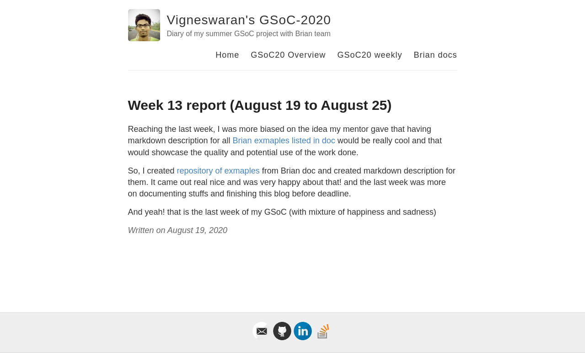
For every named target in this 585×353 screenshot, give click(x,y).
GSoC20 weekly (369, 55)
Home (227, 55)
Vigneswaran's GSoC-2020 (249, 20)
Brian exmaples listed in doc (284, 140)
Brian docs (435, 55)
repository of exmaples (218, 170)
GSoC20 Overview (288, 55)
